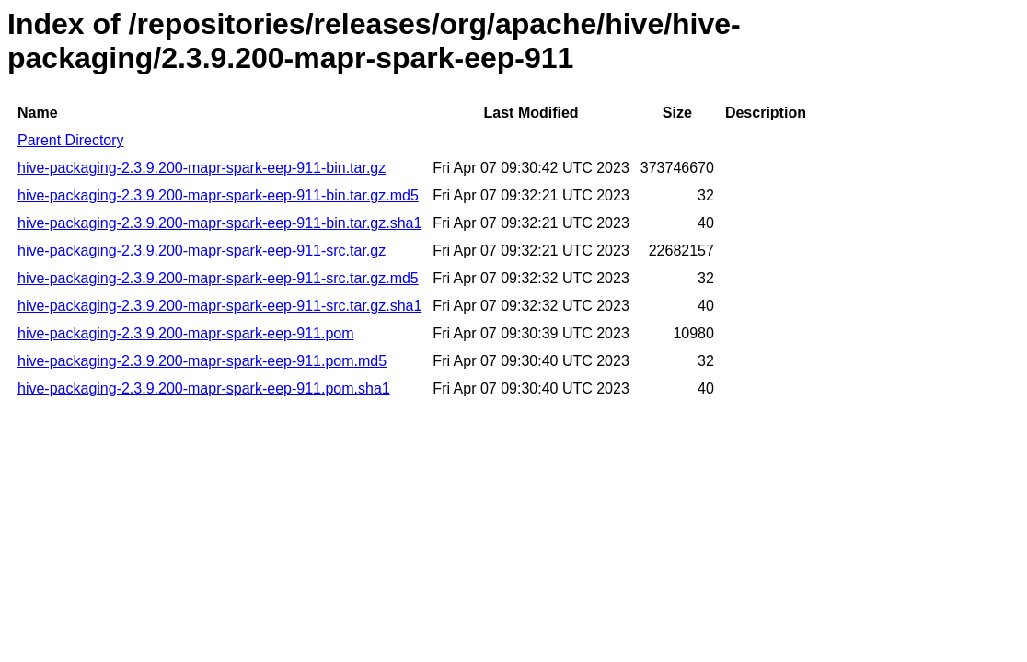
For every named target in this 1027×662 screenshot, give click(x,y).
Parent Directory (70, 140)
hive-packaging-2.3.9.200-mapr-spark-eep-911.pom (185, 333)
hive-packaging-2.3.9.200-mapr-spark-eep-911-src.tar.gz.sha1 (219, 306)
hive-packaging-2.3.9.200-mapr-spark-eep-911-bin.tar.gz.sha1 (219, 223)
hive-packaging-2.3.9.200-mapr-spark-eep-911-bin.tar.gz (201, 168)
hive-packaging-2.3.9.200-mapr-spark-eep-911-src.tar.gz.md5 (218, 278)
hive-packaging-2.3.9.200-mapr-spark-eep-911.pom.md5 (202, 361)
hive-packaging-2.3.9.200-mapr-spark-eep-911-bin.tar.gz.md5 (218, 195)
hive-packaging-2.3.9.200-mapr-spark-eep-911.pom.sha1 (203, 388)
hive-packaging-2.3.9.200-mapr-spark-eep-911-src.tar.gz (201, 250)
